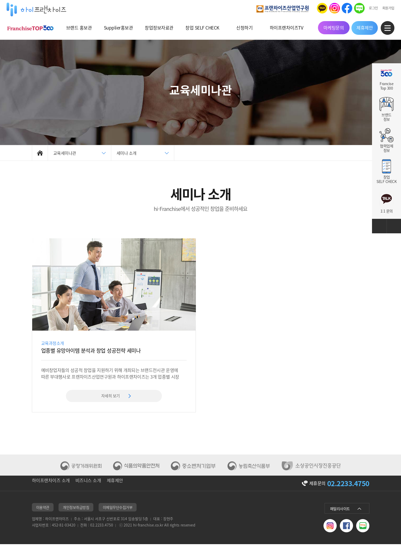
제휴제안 (361, 27)
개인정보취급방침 (76, 510)
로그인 (369, 7)
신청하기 (243, 27)
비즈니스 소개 (95, 485)
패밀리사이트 (340, 511)
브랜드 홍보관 (82, 27)
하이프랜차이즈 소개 (51, 485)
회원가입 (384, 7)
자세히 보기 (110, 396)
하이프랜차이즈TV (284, 27)
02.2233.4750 (348, 485)
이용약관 (42, 510)
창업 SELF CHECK (202, 27)
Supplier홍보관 (120, 27)
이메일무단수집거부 (118, 510)
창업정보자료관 (160, 27)
